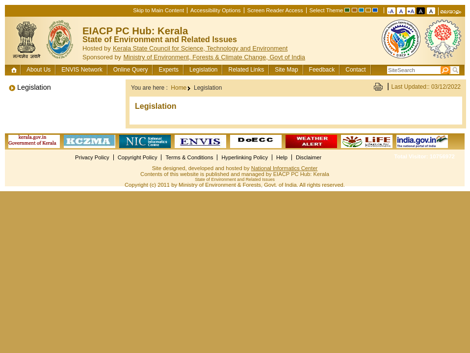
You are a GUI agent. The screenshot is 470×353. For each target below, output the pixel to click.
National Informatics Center (284, 168)
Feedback (322, 69)
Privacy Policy (92, 157)
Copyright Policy (137, 157)
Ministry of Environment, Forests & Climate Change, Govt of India (214, 57)
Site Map (286, 69)
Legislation (203, 69)
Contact (355, 69)
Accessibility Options (215, 10)
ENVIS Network (81, 69)
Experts (168, 69)
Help (281, 157)
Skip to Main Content (158, 10)
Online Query (130, 69)
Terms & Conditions (189, 157)
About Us (38, 69)
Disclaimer (308, 157)
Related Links (246, 69)
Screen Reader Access (275, 10)
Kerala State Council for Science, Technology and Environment (200, 48)
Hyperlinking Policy (244, 157)
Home (15, 70)
